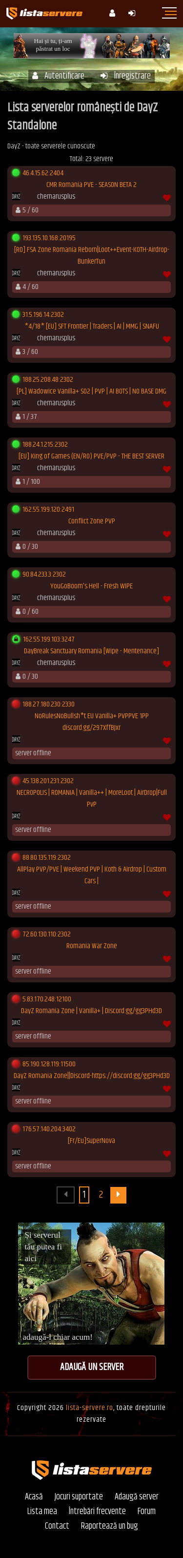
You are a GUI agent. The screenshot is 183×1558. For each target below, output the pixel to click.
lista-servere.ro (89, 1408)
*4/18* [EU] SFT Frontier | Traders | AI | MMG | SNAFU (91, 326)
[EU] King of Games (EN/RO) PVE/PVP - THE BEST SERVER (91, 456)
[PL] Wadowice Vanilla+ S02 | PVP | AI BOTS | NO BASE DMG (91, 391)
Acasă (34, 1497)
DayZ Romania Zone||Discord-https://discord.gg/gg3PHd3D (92, 1076)
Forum (147, 1511)
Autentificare (58, 76)
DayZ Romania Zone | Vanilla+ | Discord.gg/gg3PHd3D (91, 1011)
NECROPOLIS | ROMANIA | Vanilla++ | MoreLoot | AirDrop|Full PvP (92, 798)
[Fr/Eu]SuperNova (91, 1141)
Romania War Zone (91, 946)
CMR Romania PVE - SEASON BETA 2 (91, 185)
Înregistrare (126, 76)
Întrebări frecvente (97, 1511)
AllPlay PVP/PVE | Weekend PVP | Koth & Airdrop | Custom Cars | (91, 875)
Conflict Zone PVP (91, 521)
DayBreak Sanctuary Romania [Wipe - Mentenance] (91, 651)
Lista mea (42, 1511)
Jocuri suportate (79, 1497)
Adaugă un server (91, 1367)
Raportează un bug (109, 1526)
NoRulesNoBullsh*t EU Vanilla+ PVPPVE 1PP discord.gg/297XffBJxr (92, 722)
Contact (57, 1526)
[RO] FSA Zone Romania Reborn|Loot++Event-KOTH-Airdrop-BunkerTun (91, 256)
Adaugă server (137, 1497)
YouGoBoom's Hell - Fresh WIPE (91, 586)
